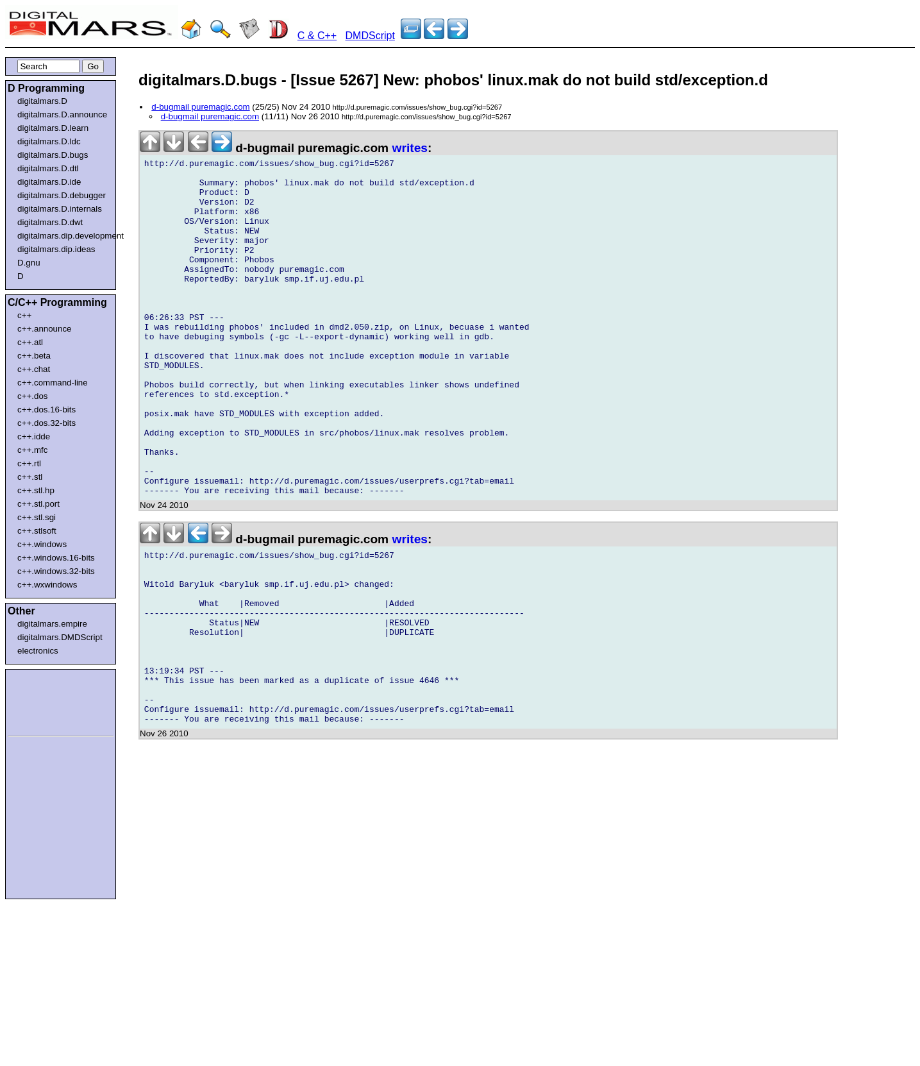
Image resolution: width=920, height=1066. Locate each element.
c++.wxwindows (47, 584)
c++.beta (34, 355)
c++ (24, 315)
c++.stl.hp (35, 490)
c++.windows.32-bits (56, 571)
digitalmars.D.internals (59, 209)
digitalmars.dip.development (63, 236)
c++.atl (30, 342)
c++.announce (44, 329)
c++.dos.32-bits (46, 423)
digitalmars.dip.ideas (56, 249)
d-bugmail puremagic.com (200, 107)
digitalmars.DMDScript (60, 637)
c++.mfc (32, 450)
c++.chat (33, 369)
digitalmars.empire (52, 624)
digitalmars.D (42, 101)
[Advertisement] (46, 700)
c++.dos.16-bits (46, 409)
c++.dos (32, 396)
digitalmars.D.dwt (50, 222)
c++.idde (33, 436)
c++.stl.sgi (36, 517)
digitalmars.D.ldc (49, 141)
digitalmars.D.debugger (61, 195)
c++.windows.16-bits (56, 558)
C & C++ (317, 35)
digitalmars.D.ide (49, 182)
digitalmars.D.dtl (48, 168)
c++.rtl (29, 463)
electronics (37, 651)
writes (410, 148)
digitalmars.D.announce (62, 114)
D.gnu (28, 262)
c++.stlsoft (36, 531)
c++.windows (42, 544)
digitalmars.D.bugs (52, 155)
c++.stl (29, 477)
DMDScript (370, 35)
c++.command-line (52, 382)
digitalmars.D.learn (52, 128)
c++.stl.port (38, 504)
